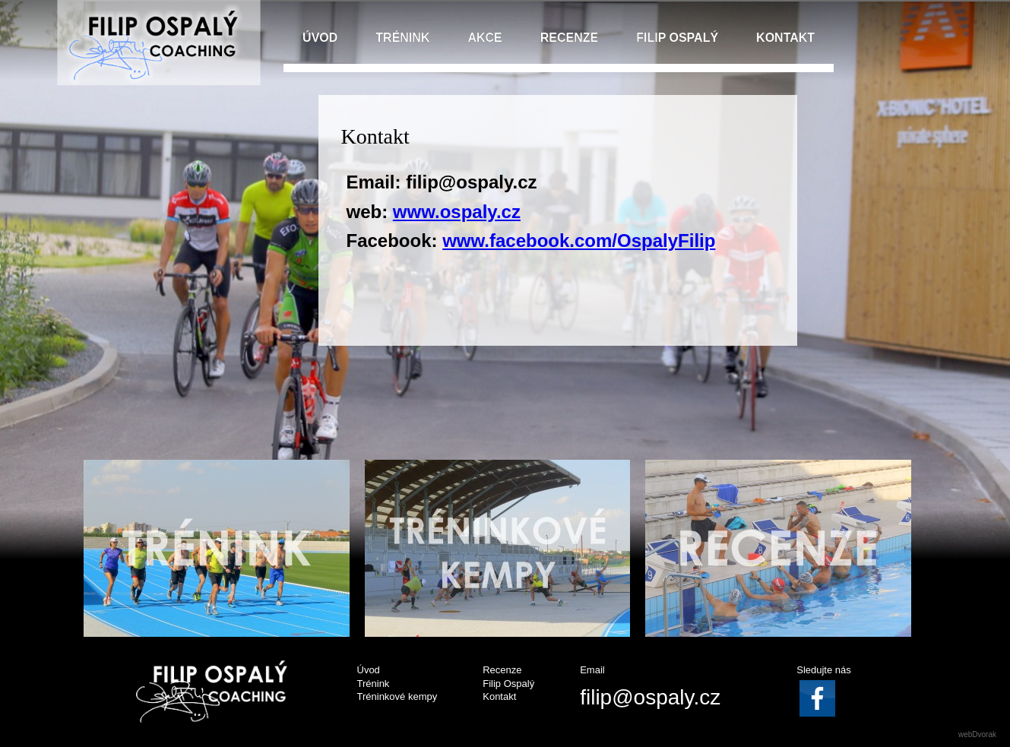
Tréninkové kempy (397, 696)
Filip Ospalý (508, 683)
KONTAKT (785, 37)
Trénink (373, 683)
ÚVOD (319, 37)
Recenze (502, 670)
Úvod (368, 670)
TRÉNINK (402, 37)
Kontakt (499, 696)
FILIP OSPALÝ (677, 37)
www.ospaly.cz (457, 211)
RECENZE (569, 37)
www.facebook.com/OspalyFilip (578, 240)
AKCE (484, 37)
